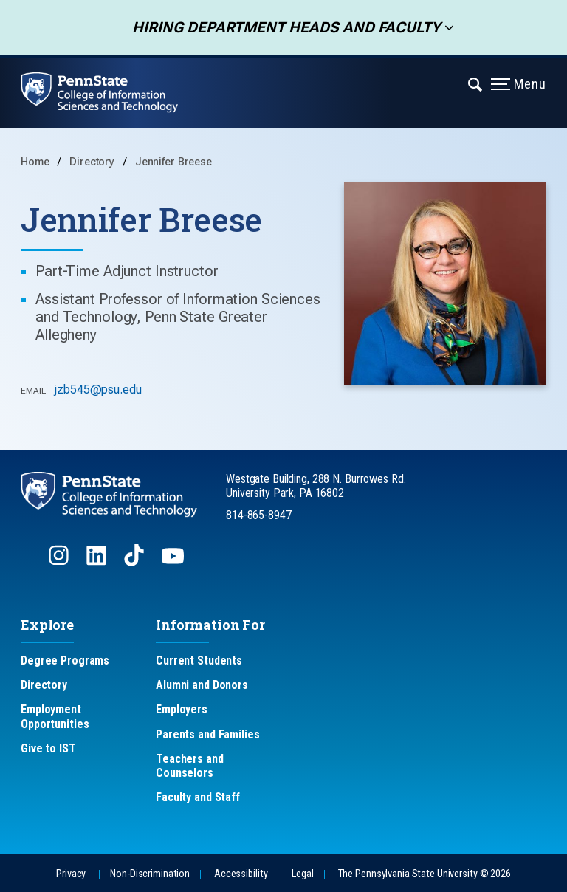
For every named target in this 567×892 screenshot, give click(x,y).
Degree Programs (65, 660)
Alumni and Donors (202, 685)
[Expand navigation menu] (476, 83)
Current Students (199, 660)
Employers (181, 709)
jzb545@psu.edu (97, 389)
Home (35, 162)
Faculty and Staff (198, 797)
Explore (47, 625)
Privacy (71, 874)
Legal (302, 874)
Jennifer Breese (173, 162)
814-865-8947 (259, 515)
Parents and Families (208, 734)
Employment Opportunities (55, 716)
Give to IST (48, 748)
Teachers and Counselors (190, 766)
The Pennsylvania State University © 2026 (424, 874)
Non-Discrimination (150, 874)
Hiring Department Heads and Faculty (281, 27)
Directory (93, 162)
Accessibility (240, 874)
